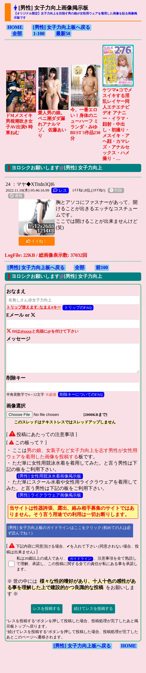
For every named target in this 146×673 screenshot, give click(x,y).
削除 (116, 190)
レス (60, 190)
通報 (16, 196)
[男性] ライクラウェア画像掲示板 (49, 495)
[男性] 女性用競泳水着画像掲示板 (49, 476)
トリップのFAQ (78, 307)
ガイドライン (80, 559)
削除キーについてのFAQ (81, 394)
